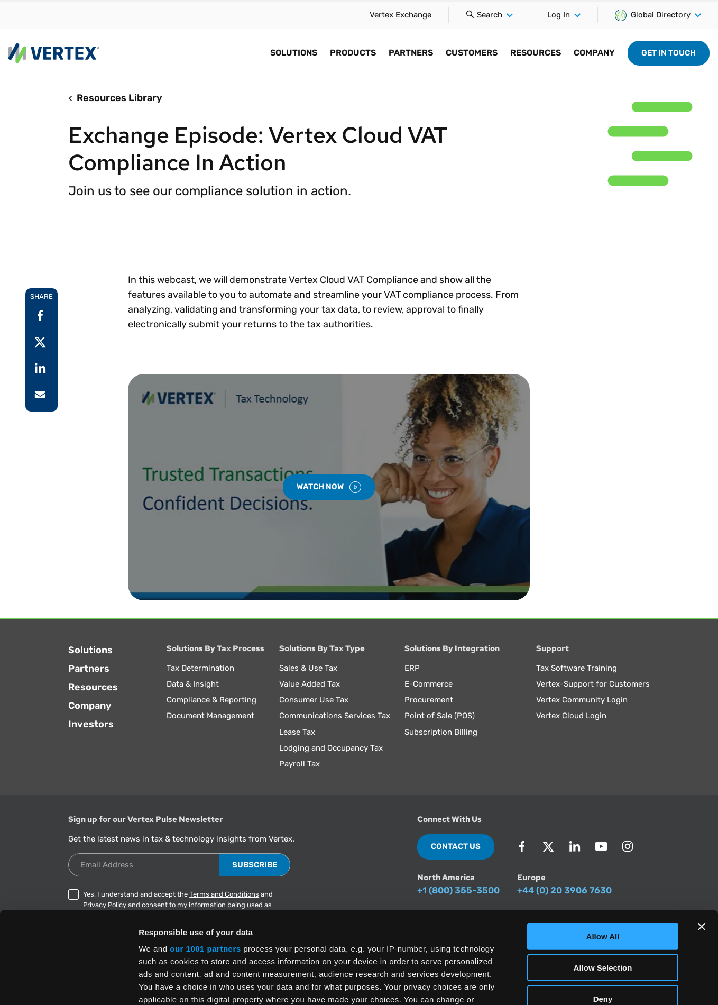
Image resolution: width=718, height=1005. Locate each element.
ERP (412, 668)
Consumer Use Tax (313, 700)
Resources (93, 687)
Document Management (210, 715)
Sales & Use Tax (308, 668)
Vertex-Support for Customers (593, 684)
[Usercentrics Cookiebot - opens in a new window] (68, 984)
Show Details (555, 984)
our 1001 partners (205, 853)
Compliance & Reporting (211, 700)
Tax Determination (200, 668)
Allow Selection (603, 872)
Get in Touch (668, 53)
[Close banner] (701, 832)
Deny (603, 903)
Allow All (603, 841)
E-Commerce (428, 684)
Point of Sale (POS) (439, 715)
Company (90, 705)
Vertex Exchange (400, 15)
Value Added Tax (309, 684)
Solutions (90, 650)
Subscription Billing (440, 732)
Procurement (428, 700)
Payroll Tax (299, 764)
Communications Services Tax (334, 715)
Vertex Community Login (582, 700)
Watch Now (329, 487)
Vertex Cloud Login (571, 715)
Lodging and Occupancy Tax (331, 748)
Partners (88, 668)
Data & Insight (193, 684)
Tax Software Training (576, 668)
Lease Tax (297, 732)
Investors (91, 724)
